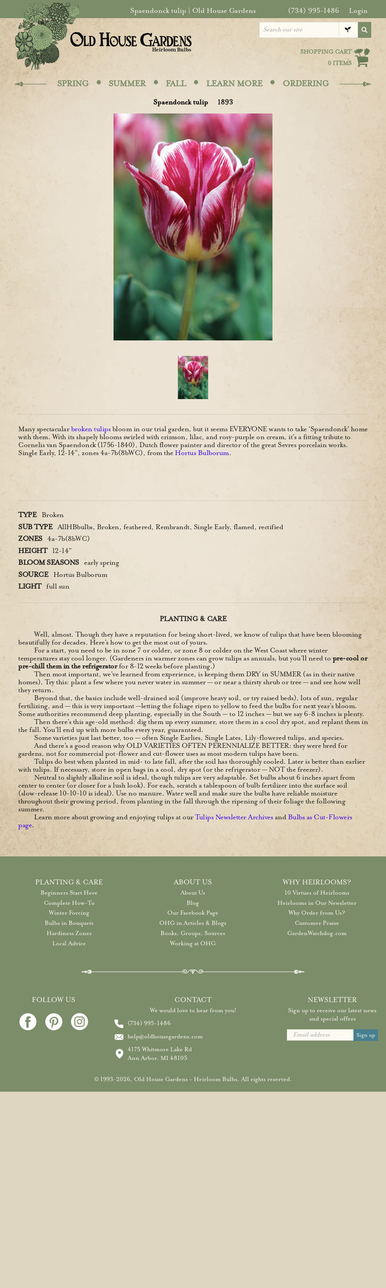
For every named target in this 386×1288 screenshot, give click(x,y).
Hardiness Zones (69, 933)
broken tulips (91, 428)
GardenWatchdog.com (317, 933)
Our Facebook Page (192, 913)
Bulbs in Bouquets (69, 923)
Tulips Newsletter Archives (234, 817)
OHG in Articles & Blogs (192, 923)
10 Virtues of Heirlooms (317, 892)
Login (358, 10)
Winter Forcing (69, 913)
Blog (193, 903)
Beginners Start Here (69, 892)
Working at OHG (193, 943)
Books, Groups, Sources (192, 933)
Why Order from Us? (316, 913)
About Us (193, 892)
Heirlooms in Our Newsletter (316, 903)
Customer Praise (317, 923)
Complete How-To (69, 903)
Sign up (365, 1035)
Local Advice (69, 943)
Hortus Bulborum (202, 452)
